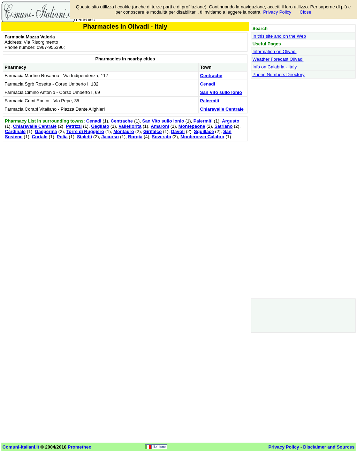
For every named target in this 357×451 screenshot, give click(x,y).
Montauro (123, 131)
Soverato (161, 136)
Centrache (211, 75)
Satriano (223, 126)
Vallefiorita (130, 126)
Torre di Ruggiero (85, 131)
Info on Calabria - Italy (274, 66)
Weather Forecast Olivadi (277, 59)
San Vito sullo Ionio (221, 92)
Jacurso (110, 136)
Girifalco (152, 131)
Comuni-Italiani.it (20, 447)
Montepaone (191, 126)
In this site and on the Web (279, 36)
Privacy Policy (277, 12)
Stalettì (84, 136)
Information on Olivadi (274, 51)
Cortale (39, 136)
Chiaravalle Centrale (222, 109)
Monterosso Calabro (203, 136)
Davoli (178, 131)
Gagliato (100, 126)
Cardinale (15, 131)
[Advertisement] (125, 192)
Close (305, 12)
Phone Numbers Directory (278, 74)
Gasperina (46, 131)
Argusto (231, 121)
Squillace (204, 131)
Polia (62, 136)
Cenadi (207, 84)
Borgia (135, 136)
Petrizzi (74, 126)
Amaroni (160, 126)
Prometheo (79, 447)
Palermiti (209, 100)
